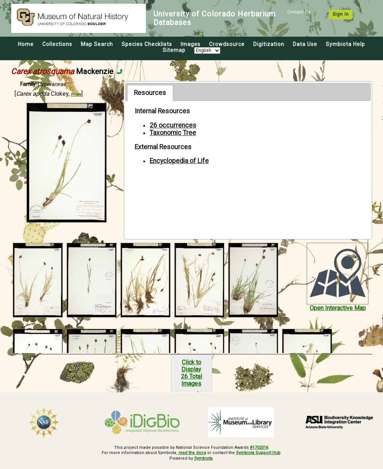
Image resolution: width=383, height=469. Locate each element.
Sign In (341, 14)
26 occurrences (173, 125)
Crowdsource (227, 44)
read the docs (192, 452)
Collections (57, 44)
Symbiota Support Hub (258, 452)
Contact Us (298, 12)
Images (190, 44)
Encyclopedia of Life (179, 161)
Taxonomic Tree (173, 133)
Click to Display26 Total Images (191, 373)
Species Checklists (147, 44)
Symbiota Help (345, 44)
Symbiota (203, 458)
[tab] (150, 93)
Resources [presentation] (150, 92)
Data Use (305, 44)
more (76, 94)
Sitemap (174, 50)
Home (26, 44)
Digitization (268, 44)
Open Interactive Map (338, 308)
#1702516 (259, 447)
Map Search (97, 44)
